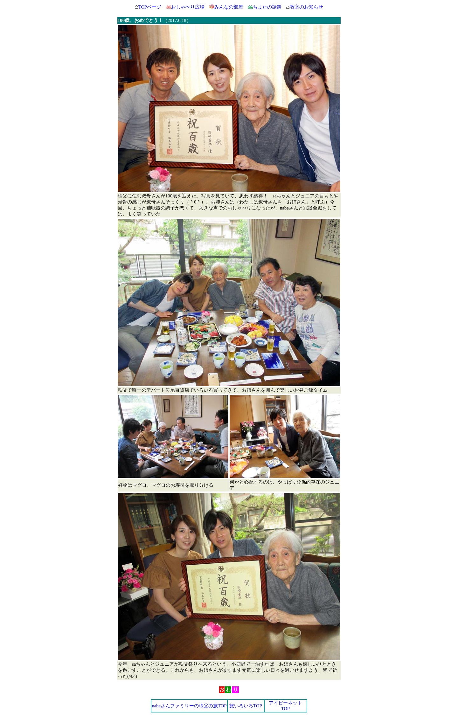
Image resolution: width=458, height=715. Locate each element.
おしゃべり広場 (188, 7)
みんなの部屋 (228, 7)
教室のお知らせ (304, 7)
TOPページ (149, 7)
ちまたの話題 (264, 7)
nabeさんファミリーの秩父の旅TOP (189, 705)
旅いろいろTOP (245, 705)
